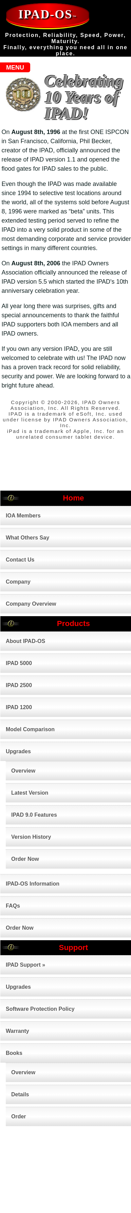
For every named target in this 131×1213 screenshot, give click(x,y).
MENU (15, 67)
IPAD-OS (47, 14)
